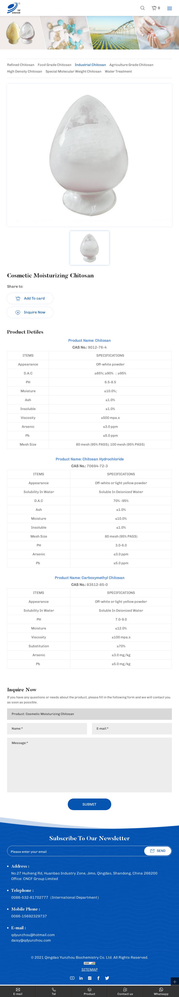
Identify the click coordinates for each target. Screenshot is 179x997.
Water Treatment (121, 72)
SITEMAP (89, 970)
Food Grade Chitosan (56, 65)
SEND (161, 852)
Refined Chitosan (21, 65)
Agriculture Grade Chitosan (133, 65)
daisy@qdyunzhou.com (31, 941)
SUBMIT (90, 805)
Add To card (34, 298)
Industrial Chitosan (92, 65)
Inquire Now (34, 312)
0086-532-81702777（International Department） (56, 898)
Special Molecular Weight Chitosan (74, 72)
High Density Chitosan (25, 72)
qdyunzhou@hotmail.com (33, 936)
